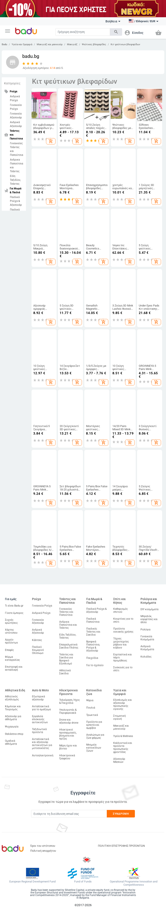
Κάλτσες (37, 640)
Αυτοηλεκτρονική (42, 755)
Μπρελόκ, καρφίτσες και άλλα (149, 619)
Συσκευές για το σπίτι (122, 669)
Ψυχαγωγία (11, 726)
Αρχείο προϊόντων (11, 641)
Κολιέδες (146, 656)
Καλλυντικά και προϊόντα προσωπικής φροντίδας (122, 747)
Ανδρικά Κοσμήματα (147, 648)
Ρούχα (36, 599)
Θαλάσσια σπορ (14, 733)
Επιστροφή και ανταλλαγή (13, 668)
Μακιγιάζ (72, 44)
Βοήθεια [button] (112, 21)
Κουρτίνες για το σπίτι (123, 620)
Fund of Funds (83, 881)
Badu (4, 44)
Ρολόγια (145, 629)
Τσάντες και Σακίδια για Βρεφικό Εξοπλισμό (66, 659)
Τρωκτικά (92, 715)
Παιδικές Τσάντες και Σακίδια (93, 631)
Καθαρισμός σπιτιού (120, 610)
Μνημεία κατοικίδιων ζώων (93, 747)
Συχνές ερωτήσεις (11, 621)
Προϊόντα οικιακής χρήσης (123, 630)
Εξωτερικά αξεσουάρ (38, 698)
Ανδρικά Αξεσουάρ (16, 124)
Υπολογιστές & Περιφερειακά (68, 711)
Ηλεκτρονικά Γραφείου (67, 757)
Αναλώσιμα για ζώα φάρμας (95, 736)
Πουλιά (90, 707)
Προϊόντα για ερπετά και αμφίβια (94, 724)
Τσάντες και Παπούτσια (67, 600)
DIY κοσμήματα (149, 609)
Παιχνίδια (92, 657)
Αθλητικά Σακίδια (65, 672)
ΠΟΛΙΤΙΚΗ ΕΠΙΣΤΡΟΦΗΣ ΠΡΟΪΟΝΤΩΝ (121, 845)
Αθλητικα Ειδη (15, 690)
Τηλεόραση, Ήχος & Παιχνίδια (69, 701)
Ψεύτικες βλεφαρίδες (94, 44)
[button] (7, 31)
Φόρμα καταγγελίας (12, 658)
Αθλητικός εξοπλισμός (12, 698)
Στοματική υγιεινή (119, 717)
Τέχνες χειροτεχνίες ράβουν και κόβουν (121, 643)
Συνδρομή (121, 813)
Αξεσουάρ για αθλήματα (13, 718)
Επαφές (9, 650)
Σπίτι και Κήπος (119, 600)
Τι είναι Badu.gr (14, 605)
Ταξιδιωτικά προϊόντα (39, 731)
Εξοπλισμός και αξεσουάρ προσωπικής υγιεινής (122, 704)
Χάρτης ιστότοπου (11, 631)
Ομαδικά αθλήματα (11, 742)
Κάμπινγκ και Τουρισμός (13, 708)
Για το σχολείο (95, 665)
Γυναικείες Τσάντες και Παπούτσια (16, 149)
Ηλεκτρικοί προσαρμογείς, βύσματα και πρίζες (68, 734)
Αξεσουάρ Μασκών (119, 760)
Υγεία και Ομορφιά (22, 44)
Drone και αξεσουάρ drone (68, 721)
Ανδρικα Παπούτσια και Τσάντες (16, 165)
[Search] (82, 32)
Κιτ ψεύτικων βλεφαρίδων (125, 44)
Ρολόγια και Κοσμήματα (148, 600)
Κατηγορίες (12, 83)
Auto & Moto (40, 690)
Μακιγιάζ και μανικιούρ (49, 44)
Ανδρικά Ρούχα (15, 98)
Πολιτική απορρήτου (43, 850)
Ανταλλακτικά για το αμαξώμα (41, 708)
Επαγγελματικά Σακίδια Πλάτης (68, 646)
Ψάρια (89, 700)
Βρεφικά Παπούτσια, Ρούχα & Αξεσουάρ (93, 646)
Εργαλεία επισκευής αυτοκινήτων (40, 719)
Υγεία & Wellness (123, 736)
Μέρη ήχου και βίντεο (68, 747)
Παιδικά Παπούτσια (92, 620)
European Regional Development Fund (32, 881)
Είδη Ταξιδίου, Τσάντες (15, 180)
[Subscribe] (69, 813)
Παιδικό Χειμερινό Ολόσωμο (38, 650)
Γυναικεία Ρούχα (16, 107)
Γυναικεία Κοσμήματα (147, 638)
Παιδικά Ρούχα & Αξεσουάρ (16, 201)
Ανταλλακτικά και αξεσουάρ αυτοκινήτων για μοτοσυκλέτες (42, 744)
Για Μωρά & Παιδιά (94, 600)
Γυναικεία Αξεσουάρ (16, 115)
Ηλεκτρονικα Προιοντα (68, 692)
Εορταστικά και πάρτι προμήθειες (122, 657)
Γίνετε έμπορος (14, 612)
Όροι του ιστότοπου (42, 845)
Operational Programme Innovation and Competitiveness (133, 883)
